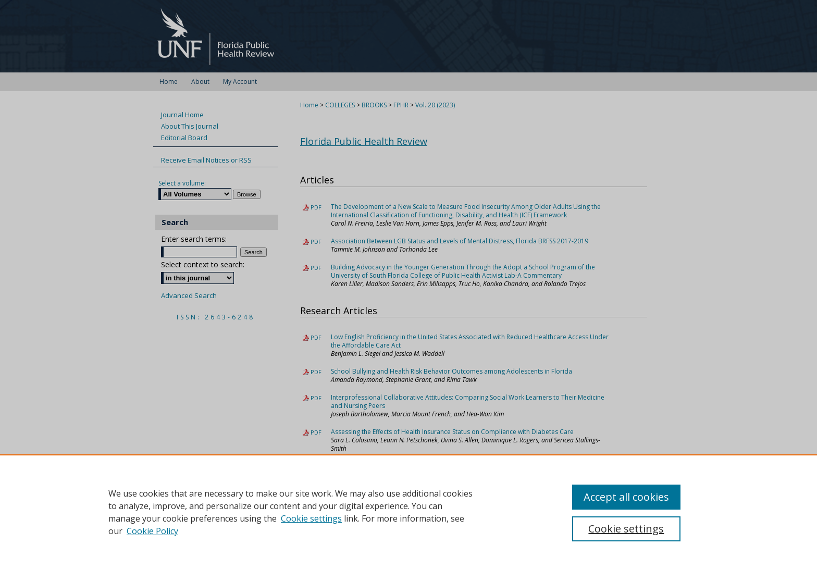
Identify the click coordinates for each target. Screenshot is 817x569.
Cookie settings (311, 518)
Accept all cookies (626, 497)
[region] (408, 511)
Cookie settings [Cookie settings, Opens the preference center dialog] (626, 529)
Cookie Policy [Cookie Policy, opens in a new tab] (152, 531)
